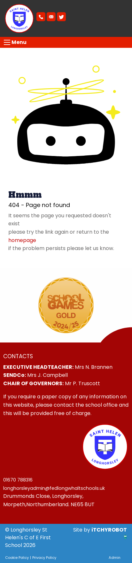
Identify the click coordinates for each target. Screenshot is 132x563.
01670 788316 (18, 480)
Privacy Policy (44, 557)
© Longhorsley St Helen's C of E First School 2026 (28, 537)
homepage (22, 240)
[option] (66, 305)
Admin (114, 557)
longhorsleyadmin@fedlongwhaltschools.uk (54, 488)
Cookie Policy (17, 557)
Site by (82, 529)
